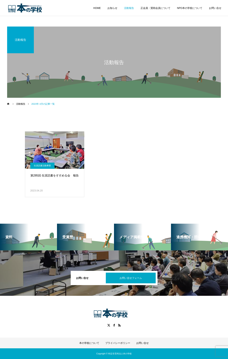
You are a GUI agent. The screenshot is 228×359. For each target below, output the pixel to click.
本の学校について (89, 343)
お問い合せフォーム (131, 278)
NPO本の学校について (189, 8)
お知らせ (112, 8)
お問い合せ (215, 8)
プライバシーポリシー (117, 343)
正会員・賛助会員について (155, 8)
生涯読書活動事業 (42, 165)
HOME (97, 8)
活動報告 (129, 8)
